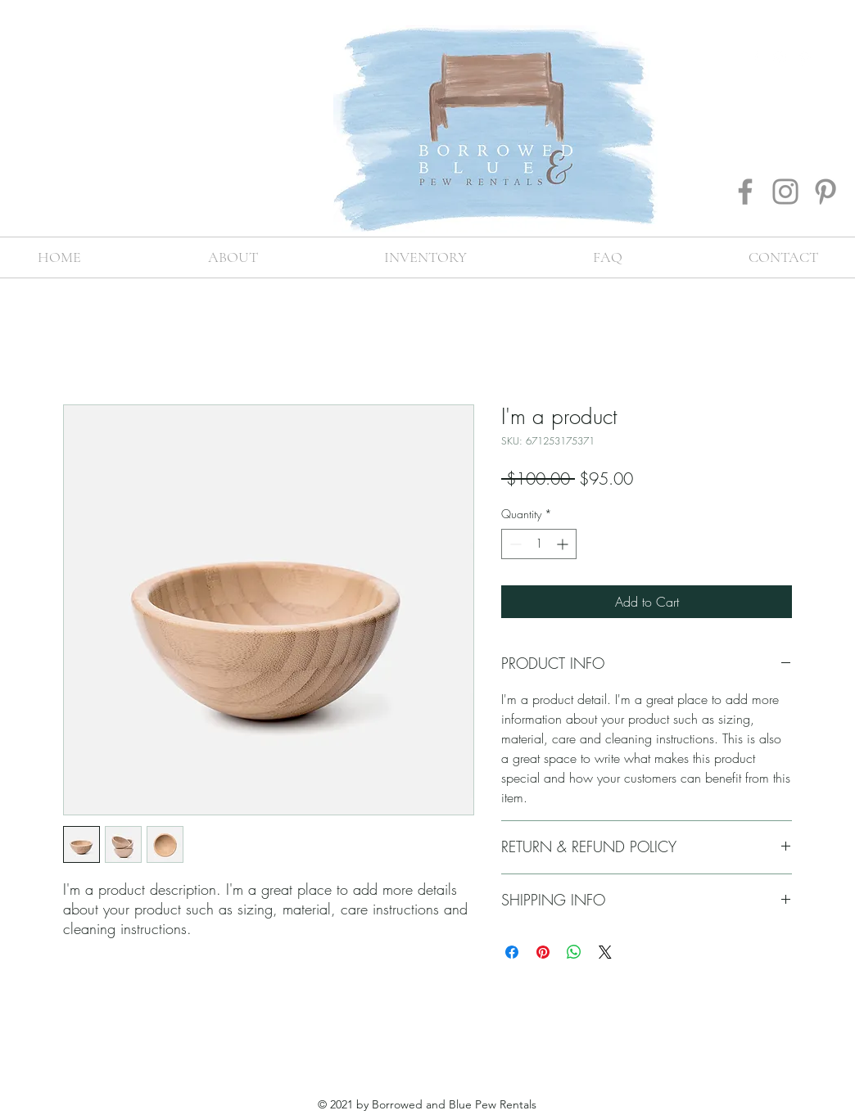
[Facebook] (745, 191)
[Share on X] (605, 952)
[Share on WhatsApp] (574, 952)
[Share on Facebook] (512, 952)
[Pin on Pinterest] (543, 952)
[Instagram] (785, 191)
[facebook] (755, 57)
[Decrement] (514, 544)
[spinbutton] (539, 544)
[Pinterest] (825, 191)
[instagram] (779, 57)
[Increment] (564, 544)
